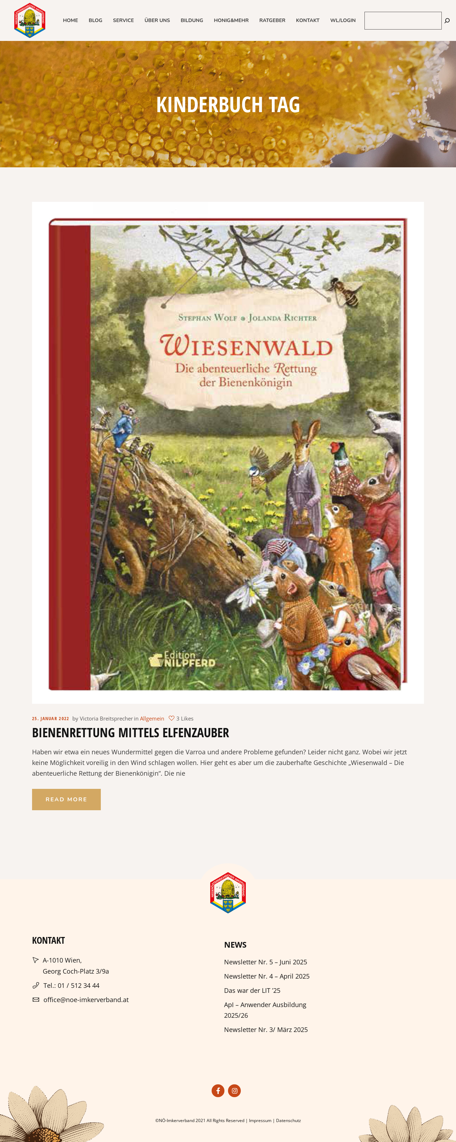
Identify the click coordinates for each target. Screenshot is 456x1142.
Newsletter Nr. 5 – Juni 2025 (265, 962)
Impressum (260, 1120)
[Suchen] (447, 20)
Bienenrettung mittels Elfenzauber (130, 732)
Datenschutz (288, 1120)
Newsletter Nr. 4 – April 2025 (267, 976)
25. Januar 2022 (50, 718)
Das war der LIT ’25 (252, 990)
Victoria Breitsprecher (106, 718)
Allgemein (152, 718)
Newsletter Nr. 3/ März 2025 (266, 1029)
